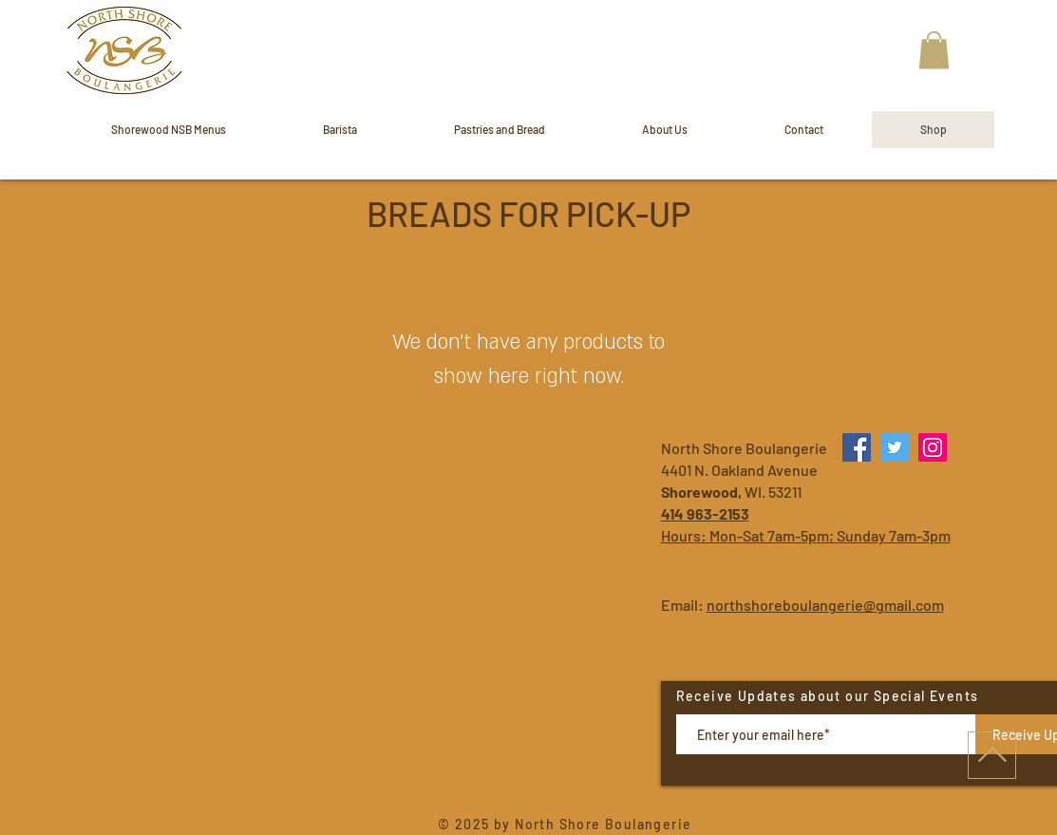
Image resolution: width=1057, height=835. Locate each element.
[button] (934, 49)
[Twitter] (894, 447)
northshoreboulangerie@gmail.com (825, 605)
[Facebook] (856, 447)
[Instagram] (932, 447)
